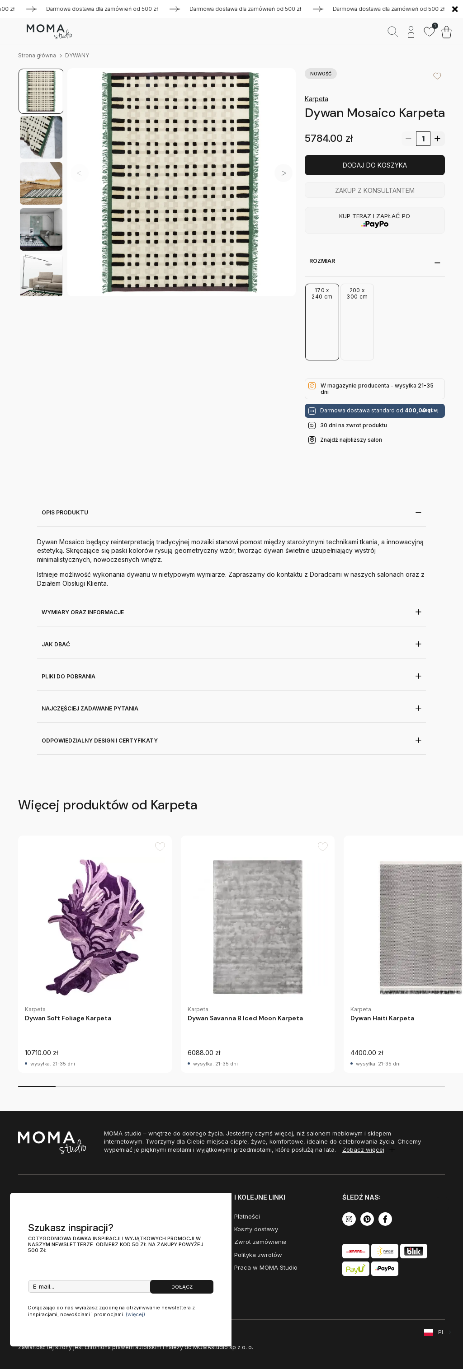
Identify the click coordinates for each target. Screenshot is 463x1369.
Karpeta (316, 99)
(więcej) (135, 1314)
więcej (430, 410)
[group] (95, 954)
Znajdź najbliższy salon (351, 439)
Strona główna (37, 55)
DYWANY (77, 55)
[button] (283, 173)
